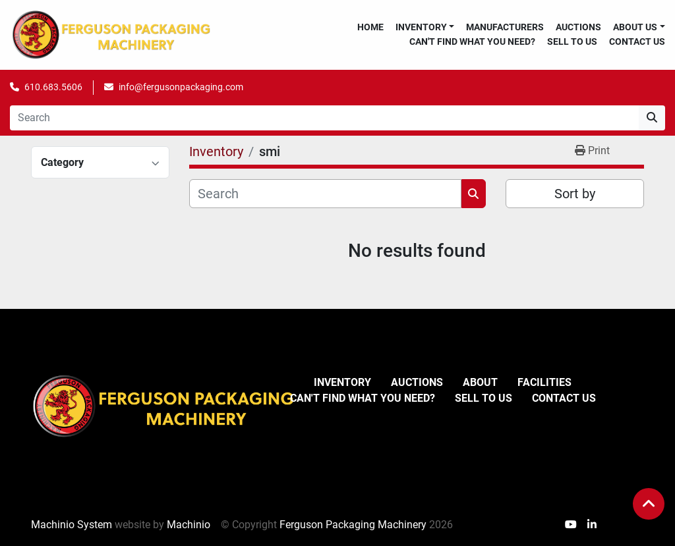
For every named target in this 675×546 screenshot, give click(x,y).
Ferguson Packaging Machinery (352, 524)
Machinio (188, 524)
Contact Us (637, 41)
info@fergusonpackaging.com (181, 87)
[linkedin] (592, 525)
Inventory (421, 27)
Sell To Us (572, 41)
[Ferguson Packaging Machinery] (163, 406)
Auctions (578, 27)
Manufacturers (505, 27)
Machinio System (71, 524)
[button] (425, 27)
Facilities (544, 382)
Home (370, 27)
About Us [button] (635, 27)
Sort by (574, 194)
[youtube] (571, 525)
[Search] (324, 117)
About (480, 382)
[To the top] (648, 504)
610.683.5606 (53, 87)
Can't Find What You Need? (472, 41)
